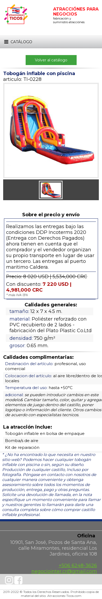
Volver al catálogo (51, 60)
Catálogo (17, 42)
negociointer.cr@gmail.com (64, 571)
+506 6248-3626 (78, 565)
